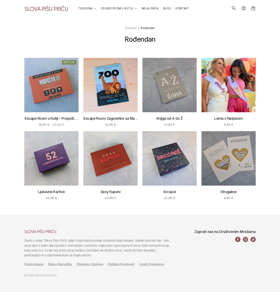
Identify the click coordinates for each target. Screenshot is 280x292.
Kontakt (182, 8)
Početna (131, 28)
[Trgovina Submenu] (94, 8)
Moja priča (150, 8)
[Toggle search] (233, 8)
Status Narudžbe (60, 264)
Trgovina (85, 8)
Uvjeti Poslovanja (151, 264)
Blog (167, 8)
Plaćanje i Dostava (90, 264)
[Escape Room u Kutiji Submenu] (135, 8)
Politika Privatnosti (121, 264)
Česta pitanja (33, 264)
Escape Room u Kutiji (117, 8)
